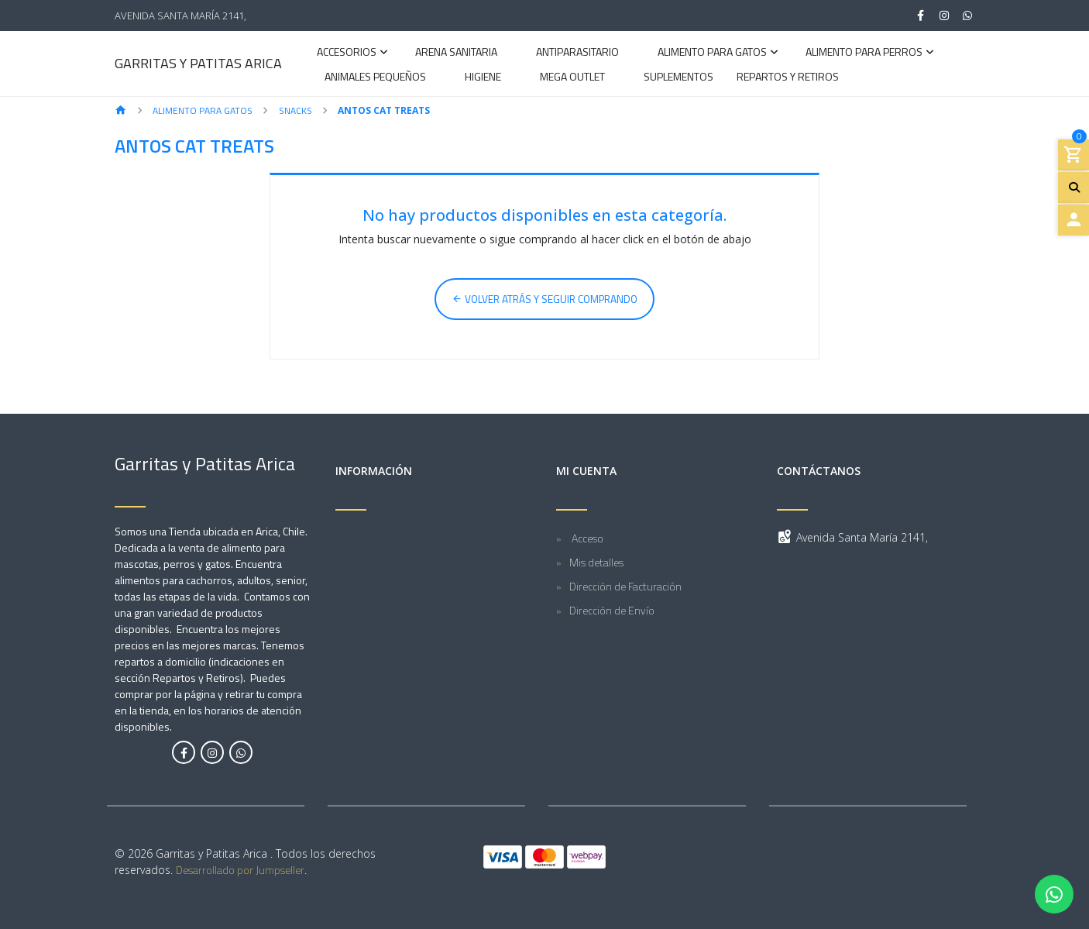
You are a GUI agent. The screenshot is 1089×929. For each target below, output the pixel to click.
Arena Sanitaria (456, 53)
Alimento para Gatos (712, 53)
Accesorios (346, 53)
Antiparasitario (577, 53)
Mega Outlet (572, 77)
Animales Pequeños (375, 77)
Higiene (483, 77)
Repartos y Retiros (788, 77)
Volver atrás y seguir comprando (544, 299)
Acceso (586, 538)
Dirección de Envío (611, 610)
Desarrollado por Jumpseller (240, 870)
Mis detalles (596, 562)
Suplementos (678, 77)
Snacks (295, 110)
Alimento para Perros (864, 53)
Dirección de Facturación (625, 586)
